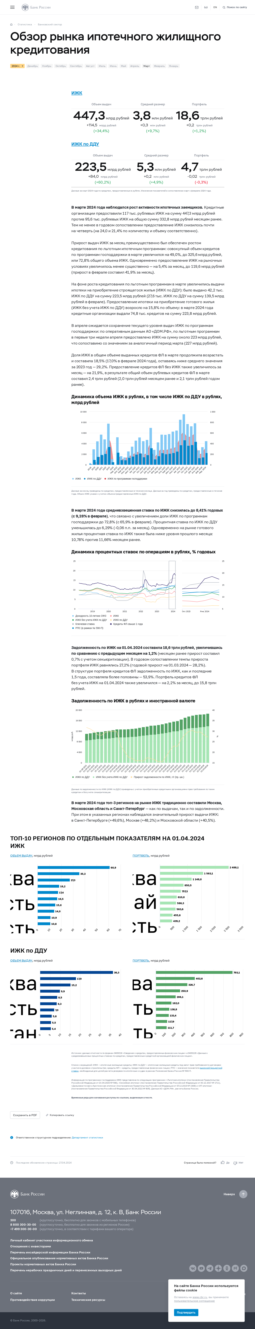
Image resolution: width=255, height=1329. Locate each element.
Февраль (159, 65)
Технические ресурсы (88, 1300)
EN (215, 7)
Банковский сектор (50, 24)
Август (90, 65)
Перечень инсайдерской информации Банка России (50, 1252)
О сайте (16, 1293)
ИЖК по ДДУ (85, 144)
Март (146, 65)
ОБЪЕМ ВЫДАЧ (21, 855)
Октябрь (61, 65)
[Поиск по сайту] (235, 7)
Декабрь (32, 65)
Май (123, 65)
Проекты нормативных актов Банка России (43, 1264)
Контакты (78, 1293)
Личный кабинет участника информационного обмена (51, 1240)
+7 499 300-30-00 (23, 1229)
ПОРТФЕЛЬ (141, 855)
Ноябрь (46, 65)
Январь (173, 65)
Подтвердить (186, 1312)
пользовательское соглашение (194, 1300)
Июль (102, 65)
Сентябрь (76, 65)
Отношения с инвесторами (30, 1246)
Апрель (134, 65)
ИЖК (76, 92)
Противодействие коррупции (32, 1300)
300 (13, 1220)
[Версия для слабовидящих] (206, 7)
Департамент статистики (87, 1137)
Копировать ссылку (62, 1114)
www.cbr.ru (199, 1297)
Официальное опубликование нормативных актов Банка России (59, 1258)
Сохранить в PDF (25, 1115)
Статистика (25, 24)
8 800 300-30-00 (23, 1224)
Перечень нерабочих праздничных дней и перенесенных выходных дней (66, 1270)
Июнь (113, 65)
